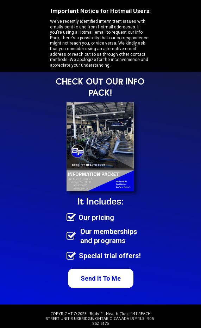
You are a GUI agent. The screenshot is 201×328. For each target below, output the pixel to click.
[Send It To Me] (100, 278)
